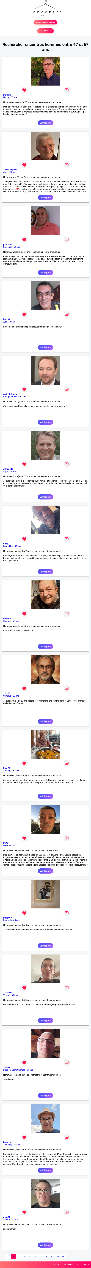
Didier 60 (7, 918)
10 (57, 1256)
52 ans (15, 1219)
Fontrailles (8, 546)
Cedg (5, 544)
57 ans (13, 471)
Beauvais (7, 920)
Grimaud (7, 696)
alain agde (8, 469)
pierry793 (7, 244)
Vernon (6, 995)
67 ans (16, 696)
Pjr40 (5, 843)
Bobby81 (7, 319)
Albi (5, 322)
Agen (5, 172)
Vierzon (6, 1219)
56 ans (12, 845)
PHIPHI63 (7, 618)
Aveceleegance (10, 169)
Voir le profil (45, 123)
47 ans (18, 546)
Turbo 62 (7, 1067)
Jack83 (6, 693)
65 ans (14, 97)
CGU (60, 1264)
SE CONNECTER (45, 31)
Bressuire (7, 247)
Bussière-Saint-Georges (14, 1070)
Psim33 (6, 768)
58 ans (16, 621)
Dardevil (7, 95)
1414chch (8, 992)
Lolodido (7, 1142)
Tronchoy (7, 1144)
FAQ (54, 1264)
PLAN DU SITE (71, 1264)
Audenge (7, 770)
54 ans (17, 247)
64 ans (13, 172)
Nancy (6, 97)
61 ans (23, 396)
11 (63, 1256)
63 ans (12, 322)
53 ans (15, 995)
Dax (5, 845)
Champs (7, 621)
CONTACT (84, 1264)
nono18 (6, 1217)
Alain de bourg (10, 394)
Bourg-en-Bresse (11, 396)
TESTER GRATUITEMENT (45, 22)
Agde (5, 471)
